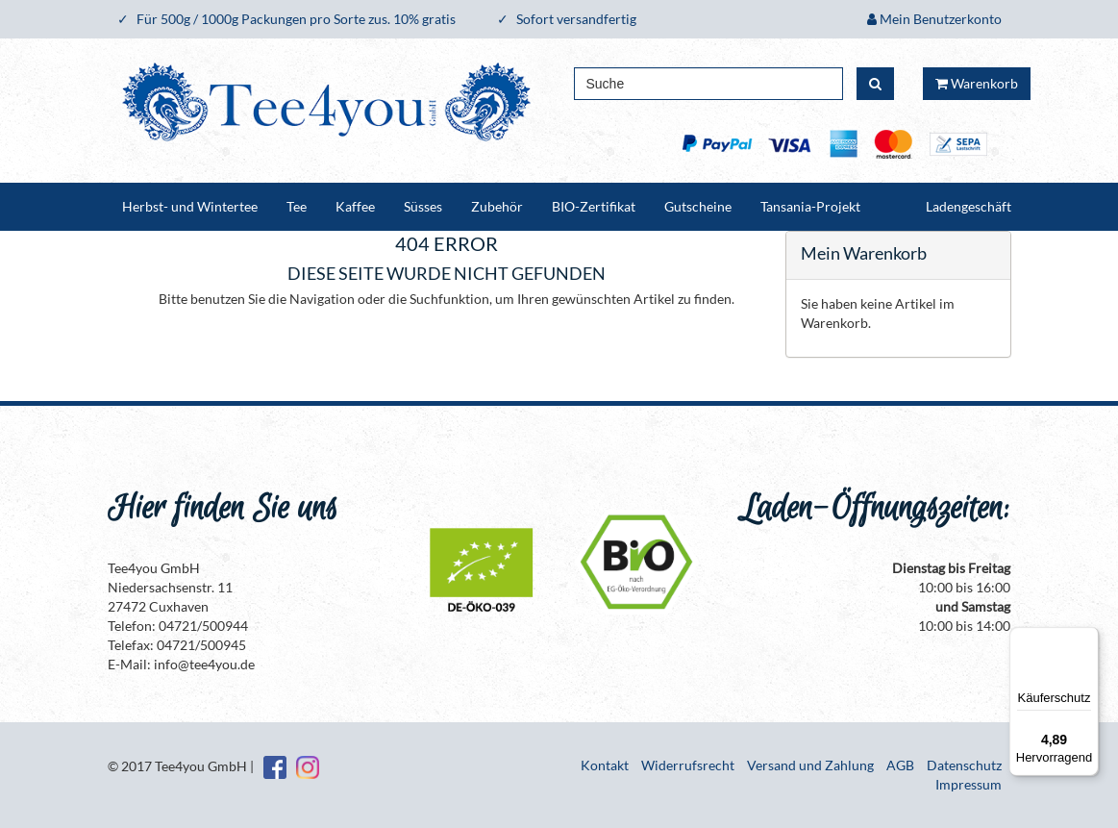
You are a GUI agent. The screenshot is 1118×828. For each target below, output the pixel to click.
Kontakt (605, 765)
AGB (900, 765)
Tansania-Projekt (810, 206)
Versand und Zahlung (810, 765)
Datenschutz (964, 765)
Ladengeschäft (968, 206)
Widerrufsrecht (687, 765)
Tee (296, 206)
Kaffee (355, 206)
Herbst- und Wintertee (190, 206)
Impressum (968, 784)
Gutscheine (698, 206)
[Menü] (1087, 638)
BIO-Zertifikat (593, 206)
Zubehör (497, 206)
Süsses (423, 206)
